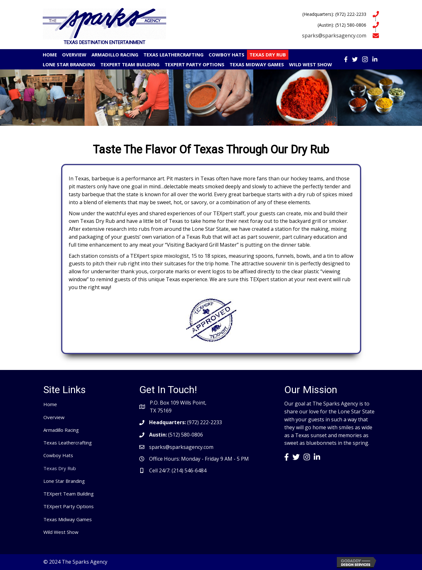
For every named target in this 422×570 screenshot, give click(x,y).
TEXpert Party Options (68, 506)
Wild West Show (61, 532)
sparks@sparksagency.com (334, 35)
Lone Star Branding (64, 481)
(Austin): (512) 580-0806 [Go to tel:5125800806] (342, 25)
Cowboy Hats (58, 455)
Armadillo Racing (61, 430)
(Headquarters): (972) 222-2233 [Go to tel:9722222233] (334, 14)
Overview (54, 417)
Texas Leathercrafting (67, 442)
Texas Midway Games (67, 519)
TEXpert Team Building (68, 493)
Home (50, 404)
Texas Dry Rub (59, 468)
